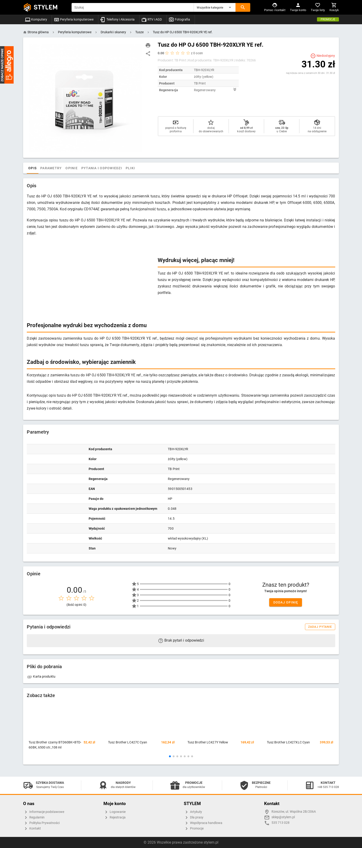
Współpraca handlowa (203, 823)
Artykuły (193, 812)
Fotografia (179, 19)
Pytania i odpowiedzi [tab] (111, 168)
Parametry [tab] (60, 168)
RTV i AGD (151, 19)
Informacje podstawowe (43, 812)
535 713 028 (281, 823)
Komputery (36, 19)
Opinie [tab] (81, 168)
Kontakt (32, 828)
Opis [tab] (42, 168)
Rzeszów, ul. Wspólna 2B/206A (294, 812)
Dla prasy (193, 817)
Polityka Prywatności (41, 823)
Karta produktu (41, 676)
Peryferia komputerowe (74, 19)
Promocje (328, 19)
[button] (214, 7)
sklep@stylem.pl (283, 817)
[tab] (31, 168)
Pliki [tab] (140, 168)
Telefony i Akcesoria (117, 19)
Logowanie (114, 812)
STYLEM (46, 7)
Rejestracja (114, 817)
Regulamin (34, 817)
